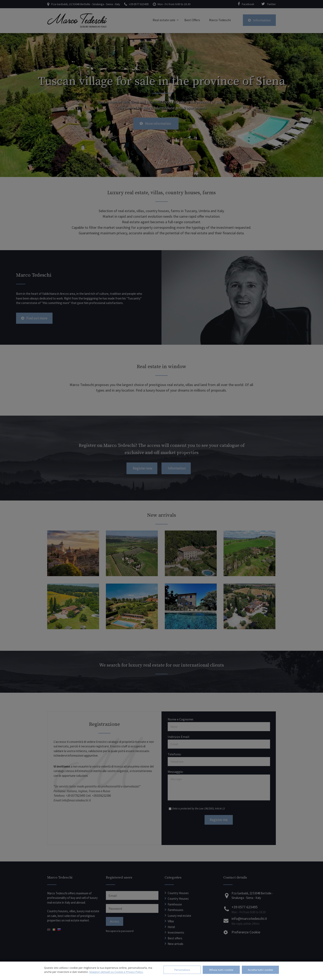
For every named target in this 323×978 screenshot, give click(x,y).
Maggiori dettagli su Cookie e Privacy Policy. (116, 972)
